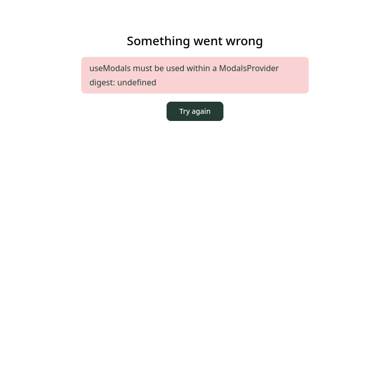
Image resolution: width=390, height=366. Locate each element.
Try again (194, 111)
